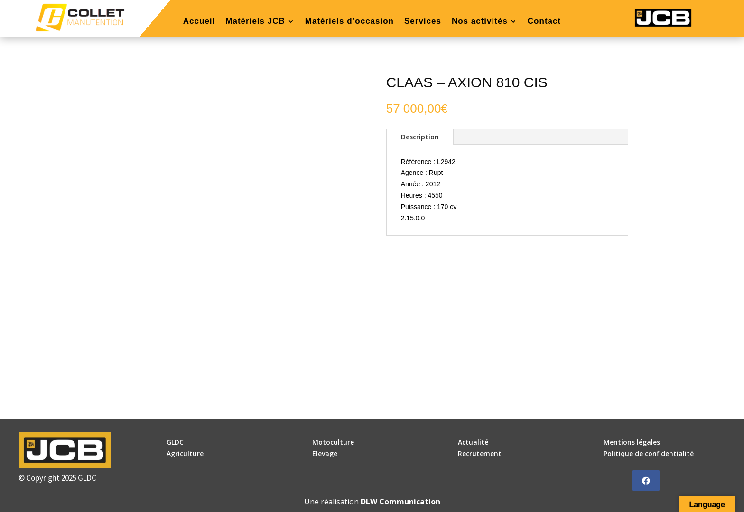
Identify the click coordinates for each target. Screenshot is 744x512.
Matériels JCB (255, 22)
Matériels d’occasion (349, 22)
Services (422, 22)
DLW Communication (400, 501)
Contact (544, 22)
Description (420, 136)
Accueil (199, 22)
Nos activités (480, 22)
